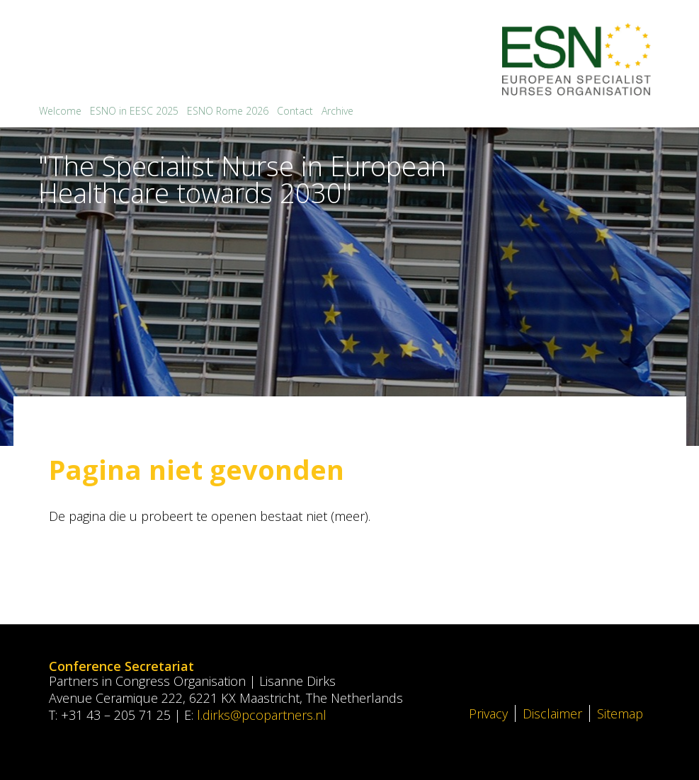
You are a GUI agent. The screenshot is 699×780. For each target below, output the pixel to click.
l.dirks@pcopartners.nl (261, 714)
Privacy (488, 713)
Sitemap (620, 713)
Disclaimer (552, 713)
